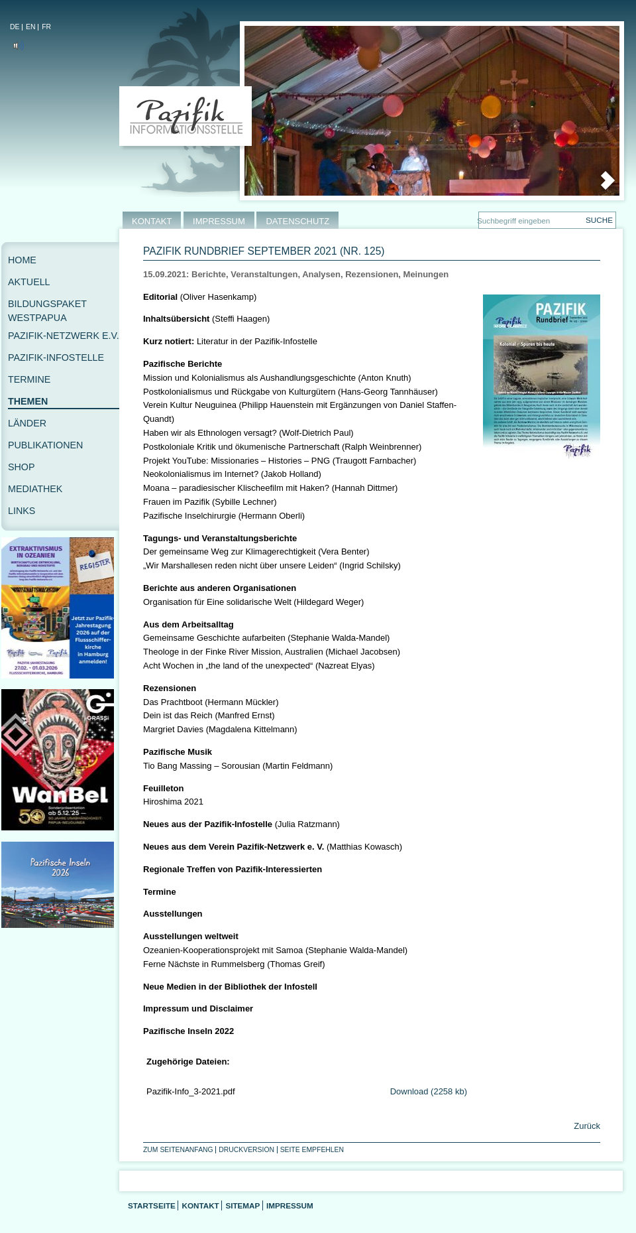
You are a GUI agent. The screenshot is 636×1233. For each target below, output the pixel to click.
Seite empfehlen (312, 1149)
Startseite (152, 1205)
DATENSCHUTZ (297, 221)
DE (14, 27)
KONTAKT (152, 221)
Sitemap (242, 1205)
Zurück (586, 1126)
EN (30, 27)
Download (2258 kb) (428, 1091)
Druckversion (246, 1149)
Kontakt (200, 1205)
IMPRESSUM (219, 221)
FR (46, 27)
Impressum (289, 1205)
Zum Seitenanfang (178, 1149)
